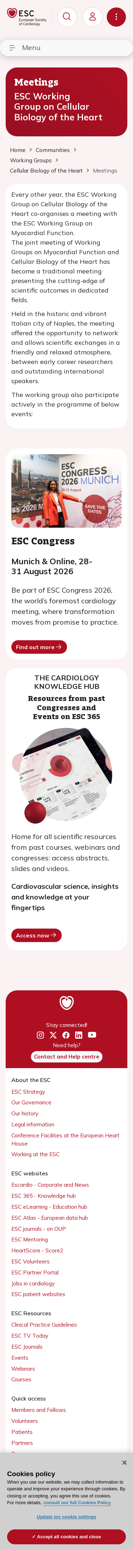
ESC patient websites (38, 1294)
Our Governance (31, 1102)
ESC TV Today (29, 1335)
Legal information (32, 1124)
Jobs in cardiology (33, 1283)
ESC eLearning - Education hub (49, 1206)
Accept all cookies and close (69, 1536)
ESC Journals (27, 1346)
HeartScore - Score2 (37, 1250)
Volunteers (24, 1421)
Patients (22, 1432)
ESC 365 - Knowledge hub (43, 1195)
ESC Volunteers (30, 1261)
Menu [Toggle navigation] (24, 47)
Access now (36, 935)
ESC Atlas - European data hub (49, 1217)
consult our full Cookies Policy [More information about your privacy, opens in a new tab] (77, 1502)
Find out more (39, 647)
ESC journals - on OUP (38, 1228)
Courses (21, 1379)
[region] (66, 1501)
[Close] (124, 1462)
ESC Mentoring (29, 1239)
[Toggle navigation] (116, 17)
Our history (24, 1113)
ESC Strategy (28, 1091)
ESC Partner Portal (35, 1272)
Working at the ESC (35, 1154)
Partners (22, 1443)
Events (19, 1357)
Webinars (23, 1368)
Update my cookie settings (66, 1516)
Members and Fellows (38, 1410)
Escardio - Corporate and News (50, 1184)
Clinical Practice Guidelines (44, 1324)
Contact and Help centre (66, 1056)
